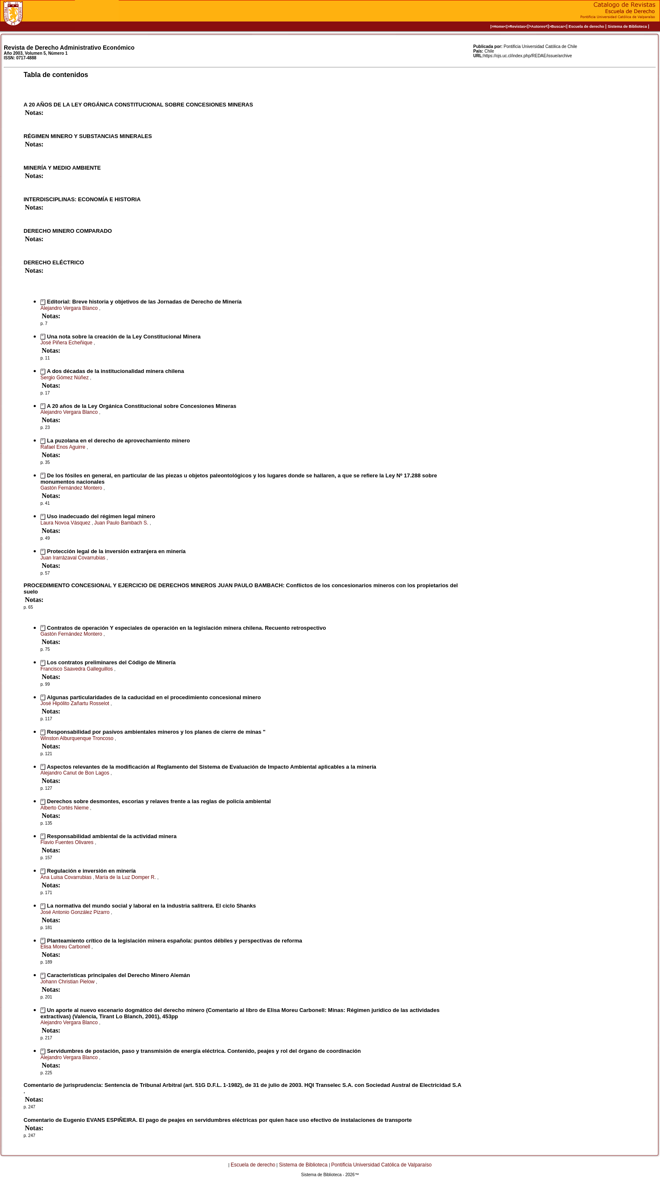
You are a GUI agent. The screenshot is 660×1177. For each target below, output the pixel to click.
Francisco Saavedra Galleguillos (77, 669)
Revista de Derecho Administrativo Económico (69, 47)
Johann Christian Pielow (68, 982)
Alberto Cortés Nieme (65, 808)
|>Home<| (499, 26)
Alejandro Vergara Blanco (69, 308)
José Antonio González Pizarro (75, 912)
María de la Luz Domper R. (126, 877)
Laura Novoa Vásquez (66, 523)
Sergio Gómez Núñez (65, 378)
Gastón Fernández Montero (72, 488)
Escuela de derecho (586, 26)
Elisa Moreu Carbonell (65, 947)
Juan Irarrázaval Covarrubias (73, 558)
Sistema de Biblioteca (627, 26)
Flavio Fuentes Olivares (67, 842)
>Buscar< (557, 26)
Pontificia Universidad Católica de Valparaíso (381, 1165)
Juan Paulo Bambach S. (122, 523)
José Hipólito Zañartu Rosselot (75, 703)
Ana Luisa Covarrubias (66, 877)
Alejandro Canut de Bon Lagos (75, 773)
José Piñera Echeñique (67, 343)
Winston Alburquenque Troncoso (77, 738)
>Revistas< (517, 26)
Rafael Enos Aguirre (63, 447)
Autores (538, 26)
